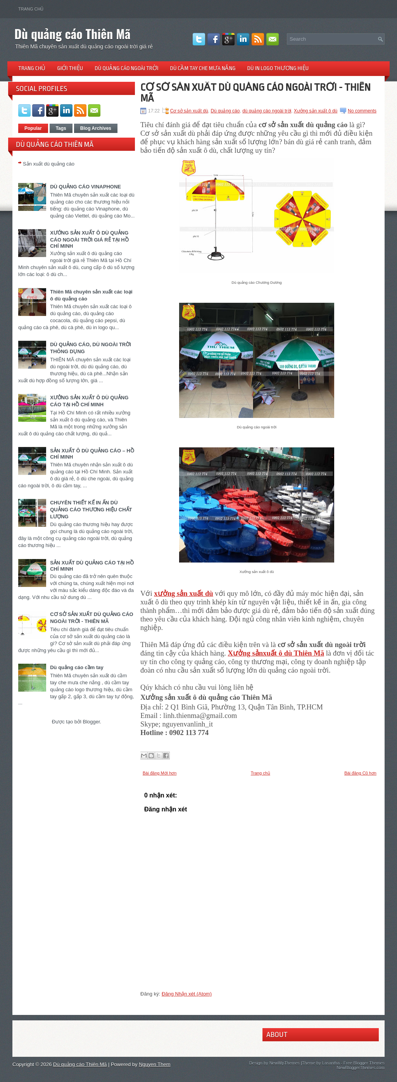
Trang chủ (30, 9)
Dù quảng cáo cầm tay (77, 667)
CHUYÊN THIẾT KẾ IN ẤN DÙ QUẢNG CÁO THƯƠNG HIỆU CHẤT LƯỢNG (91, 509)
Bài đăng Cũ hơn (360, 773)
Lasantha (331, 1063)
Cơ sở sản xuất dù (189, 111)
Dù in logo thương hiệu (278, 68)
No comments (362, 111)
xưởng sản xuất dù (183, 593)
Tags (61, 128)
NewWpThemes (284, 1063)
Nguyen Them (154, 1064)
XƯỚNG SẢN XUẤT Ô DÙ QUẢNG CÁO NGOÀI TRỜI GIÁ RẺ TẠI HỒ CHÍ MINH (89, 239)
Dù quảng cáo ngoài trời (126, 68)
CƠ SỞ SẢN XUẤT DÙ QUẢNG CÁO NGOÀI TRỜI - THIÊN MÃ (255, 93)
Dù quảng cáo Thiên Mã (72, 33)
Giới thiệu (70, 68)
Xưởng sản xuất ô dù (315, 111)
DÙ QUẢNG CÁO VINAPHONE (85, 187)
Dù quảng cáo (225, 111)
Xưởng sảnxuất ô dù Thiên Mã (276, 653)
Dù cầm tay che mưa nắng (202, 68)
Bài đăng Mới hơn (159, 773)
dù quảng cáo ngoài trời (266, 111)
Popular (33, 128)
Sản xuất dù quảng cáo (48, 164)
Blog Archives (95, 128)
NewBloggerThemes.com (361, 1067)
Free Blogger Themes (364, 1063)
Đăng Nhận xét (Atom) (187, 994)
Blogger (91, 722)
